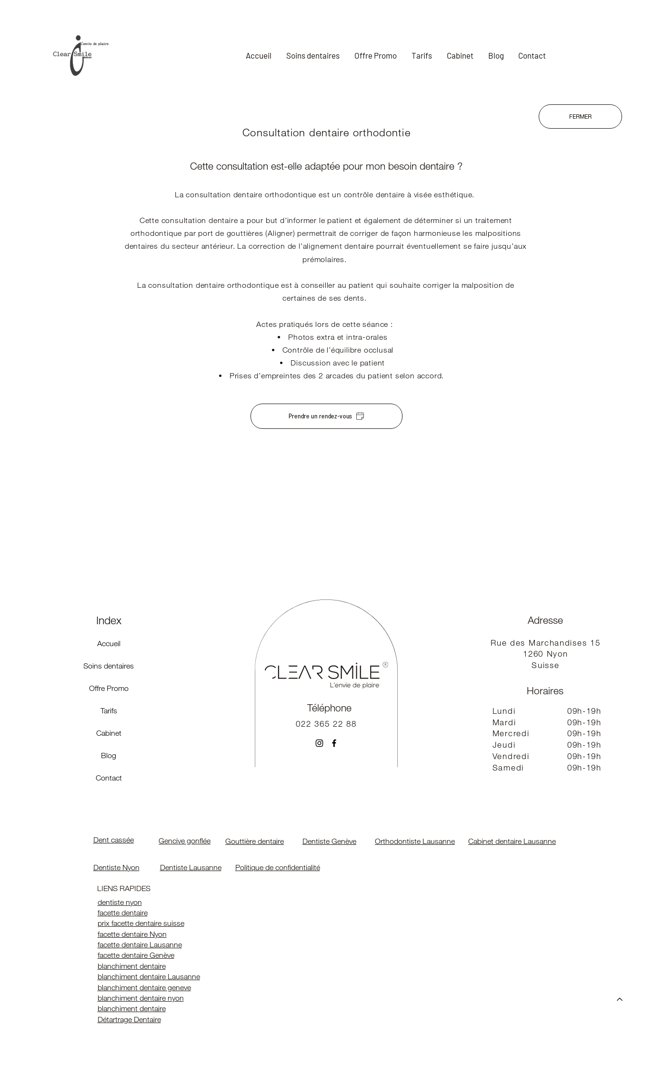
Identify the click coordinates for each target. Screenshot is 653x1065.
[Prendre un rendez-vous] (326, 416)
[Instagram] (319, 743)
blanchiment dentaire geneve (144, 987)
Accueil (109, 643)
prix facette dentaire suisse (141, 923)
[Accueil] (619, 999)
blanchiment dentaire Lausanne (149, 976)
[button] (313, 55)
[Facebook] (334, 743)
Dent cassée (113, 839)
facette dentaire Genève (136, 955)
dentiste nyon (120, 902)
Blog (108, 755)
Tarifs (108, 710)
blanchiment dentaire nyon (141, 998)
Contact (109, 777)
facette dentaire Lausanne (140, 944)
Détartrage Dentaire (129, 1019)
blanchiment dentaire (132, 966)
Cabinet (108, 733)
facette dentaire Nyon (132, 934)
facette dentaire (123, 912)
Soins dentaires (108, 665)
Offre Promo (109, 688)
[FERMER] (580, 116)
